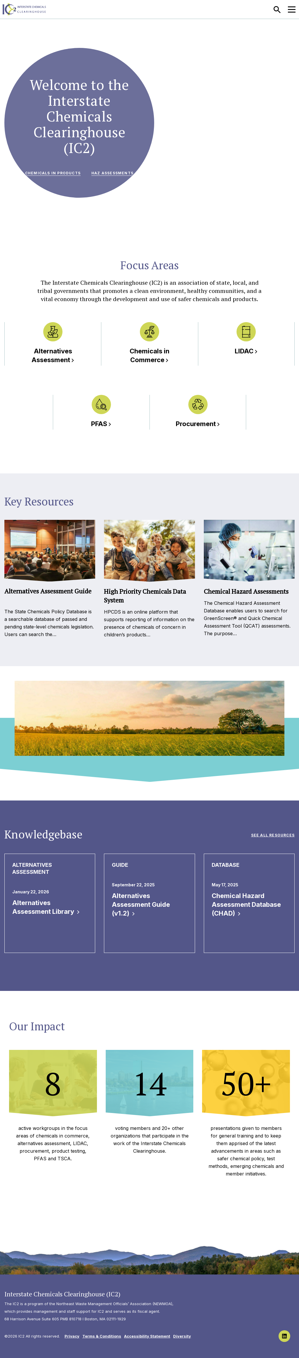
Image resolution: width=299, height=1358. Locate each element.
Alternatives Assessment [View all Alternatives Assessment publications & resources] (32, 868)
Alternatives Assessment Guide (141, 904)
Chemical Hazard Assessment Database (246, 904)
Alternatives (53, 355)
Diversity (182, 1336)
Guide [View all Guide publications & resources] (120, 865)
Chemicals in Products (53, 173)
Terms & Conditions (101, 1336)
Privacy (72, 1336)
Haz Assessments (112, 173)
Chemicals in (149, 355)
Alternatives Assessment (46, 907)
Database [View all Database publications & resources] (225, 865)
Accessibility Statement (147, 1336)
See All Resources (273, 835)
